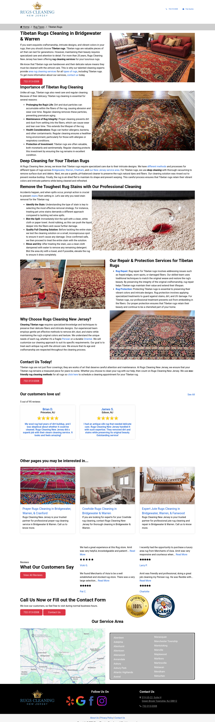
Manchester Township (166, 641)
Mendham (159, 671)
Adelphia (118, 642)
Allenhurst (119, 646)
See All (191, 394)
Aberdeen (119, 637)
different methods (156, 166)
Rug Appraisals (137, 21)
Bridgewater (58, 170)
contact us (72, 75)
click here (73, 374)
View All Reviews (32, 575)
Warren (69, 170)
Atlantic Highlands (123, 672)
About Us (167, 21)
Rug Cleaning (37, 21)
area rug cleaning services (42, 71)
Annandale (119, 659)
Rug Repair (74, 21)
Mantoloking (161, 645)
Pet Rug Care (115, 21)
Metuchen (159, 676)
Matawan (159, 667)
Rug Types (56, 21)
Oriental (88, 339)
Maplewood (160, 654)
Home (23, 21)
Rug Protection (94, 21)
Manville (158, 650)
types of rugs (70, 71)
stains (34, 195)
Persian (66, 339)
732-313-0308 (172, 9)
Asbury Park (120, 668)
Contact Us (54, 612)
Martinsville (160, 663)
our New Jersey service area (104, 170)
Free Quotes (188, 9)
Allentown (119, 650)
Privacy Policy (106, 718)
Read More (103, 580)
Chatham (79, 170)
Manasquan (160, 637)
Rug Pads (154, 21)
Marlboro (159, 658)
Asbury (117, 663)
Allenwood (119, 655)
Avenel (117, 676)
